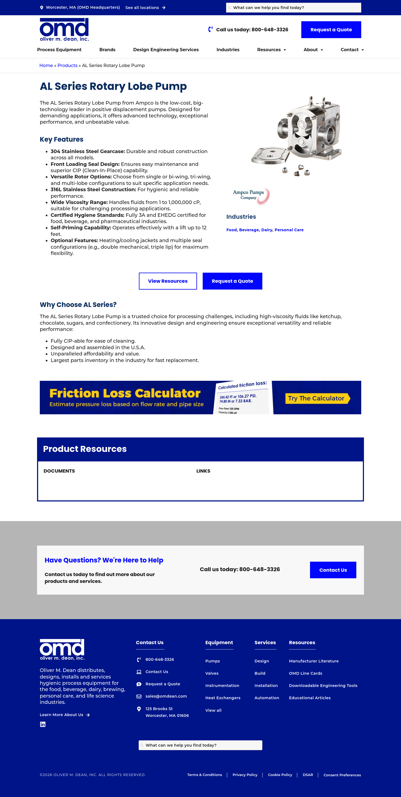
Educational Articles (310, 697)
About (313, 49)
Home (46, 65)
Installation (266, 685)
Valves (211, 673)
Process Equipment (59, 49)
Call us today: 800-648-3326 (240, 569)
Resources (271, 49)
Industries (228, 49)
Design (262, 661)
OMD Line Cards (305, 673)
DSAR (308, 775)
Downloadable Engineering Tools (323, 685)
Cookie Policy (280, 775)
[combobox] (293, 8)
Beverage (249, 239)
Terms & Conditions (204, 775)
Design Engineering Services (166, 49)
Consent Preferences (342, 775)
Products (67, 65)
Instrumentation (222, 685)
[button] (271, 50)
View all (213, 710)
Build (260, 673)
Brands (107, 49)
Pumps (212, 661)
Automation (267, 697)
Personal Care (289, 239)
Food (231, 239)
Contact (352, 49)
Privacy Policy (245, 775)
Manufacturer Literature (314, 661)
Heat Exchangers (223, 697)
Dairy (266, 239)
